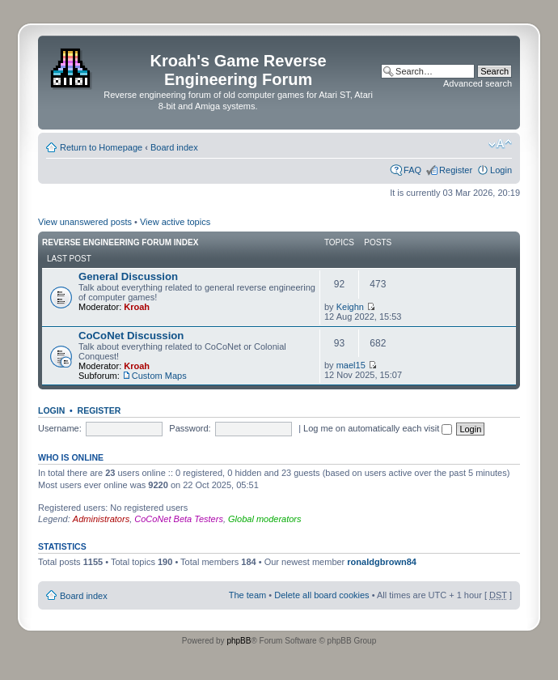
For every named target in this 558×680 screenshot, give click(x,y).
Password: (189, 428)
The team (247, 595)
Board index (174, 147)
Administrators (101, 519)
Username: (60, 428)
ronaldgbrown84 (381, 562)
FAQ (412, 170)
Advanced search (477, 83)
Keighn (350, 307)
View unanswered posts (85, 222)
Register (455, 170)
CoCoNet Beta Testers (178, 519)
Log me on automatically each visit (377, 428)
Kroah (137, 307)
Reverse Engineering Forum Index (120, 242)
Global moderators (265, 519)
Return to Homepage (101, 147)
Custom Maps (159, 375)
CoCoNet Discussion (131, 335)
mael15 (351, 365)
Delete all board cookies (321, 595)
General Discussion (128, 276)
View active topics (175, 222)
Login (501, 170)
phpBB (238, 640)
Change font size (500, 144)
